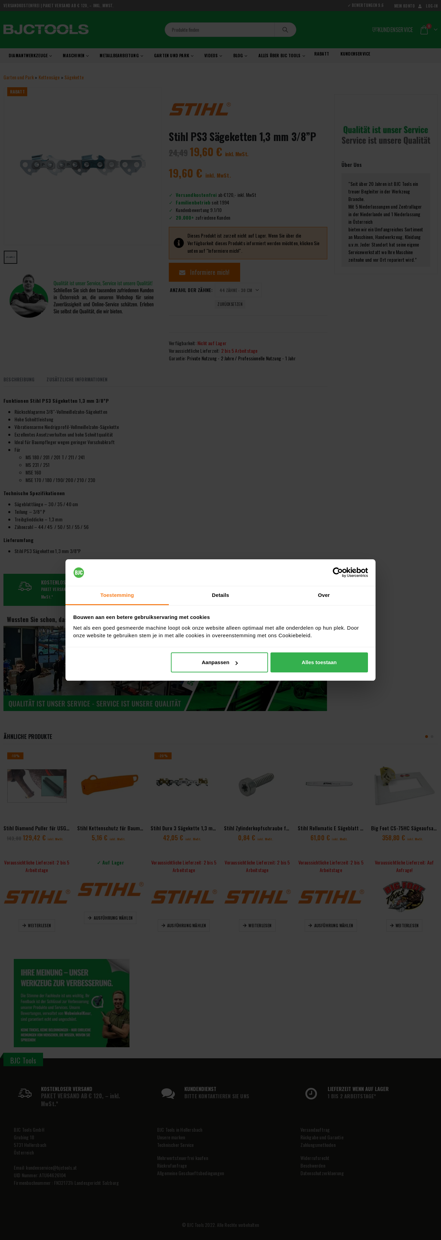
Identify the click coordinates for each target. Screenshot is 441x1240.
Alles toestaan (319, 662)
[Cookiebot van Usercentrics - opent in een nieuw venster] (338, 573)
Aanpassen (220, 662)
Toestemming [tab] (117, 595)
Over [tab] (324, 595)
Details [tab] (220, 595)
